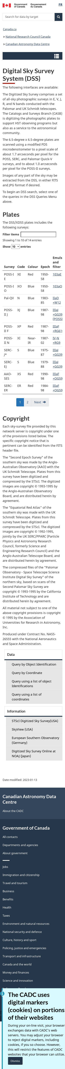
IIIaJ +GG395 (58, 352)
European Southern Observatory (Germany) (35, 740)
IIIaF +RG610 (58, 328)
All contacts (10, 837)
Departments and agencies (20, 845)
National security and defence (22, 932)
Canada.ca (9, 29)
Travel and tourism (15, 883)
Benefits (8, 899)
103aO (57, 286)
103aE (57, 274)
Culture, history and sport (19, 940)
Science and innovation (18, 981)
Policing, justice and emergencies (24, 948)
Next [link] (37, 402)
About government (15, 853)
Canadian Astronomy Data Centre (28, 44)
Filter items (29, 234)
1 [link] (20, 402)
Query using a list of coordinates (26, 696)
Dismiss (15, 1060)
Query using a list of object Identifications (31, 683)
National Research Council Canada (28, 37)
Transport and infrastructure (22, 956)
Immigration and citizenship (21, 875)
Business (8, 891)
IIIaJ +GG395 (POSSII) (59, 314)
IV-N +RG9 (56, 340)
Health (7, 907)
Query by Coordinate (27, 673)
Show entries (17, 246)
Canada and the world (17, 964)
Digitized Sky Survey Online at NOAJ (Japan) (34, 753)
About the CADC (13, 811)
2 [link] (27, 402)
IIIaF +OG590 (58, 376)
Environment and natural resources (26, 924)
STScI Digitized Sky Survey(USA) (35, 721)
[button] (32, 56)
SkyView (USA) (22, 729)
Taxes (6, 915)
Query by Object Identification (34, 664)
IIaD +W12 (57, 300)
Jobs (5, 867)
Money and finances (16, 972)
